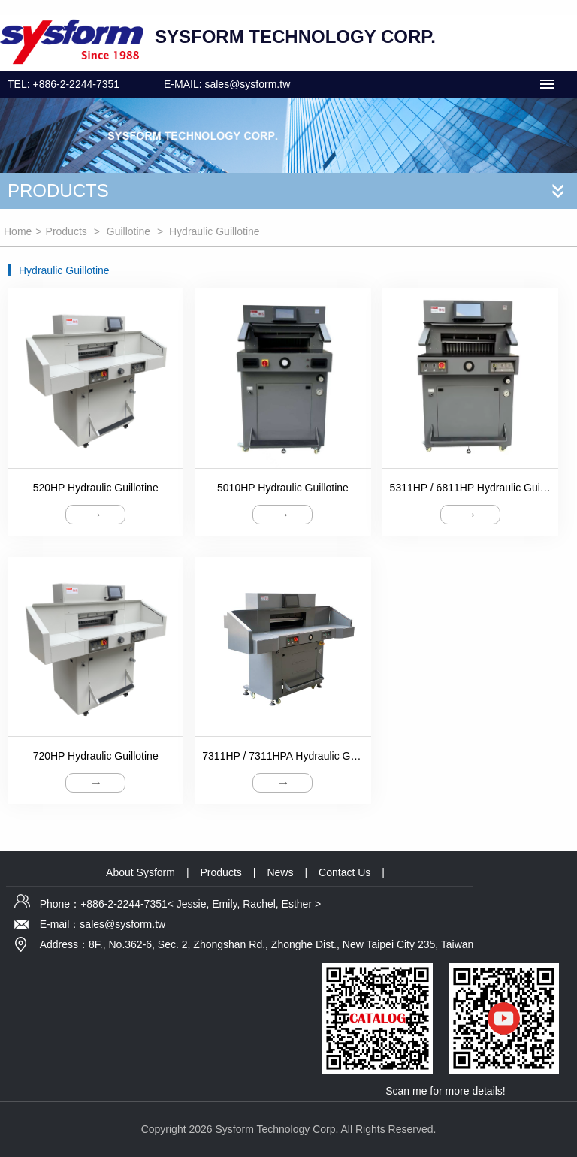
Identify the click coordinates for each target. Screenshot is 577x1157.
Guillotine (128, 231)
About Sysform (140, 872)
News (280, 872)
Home (18, 231)
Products (66, 231)
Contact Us (344, 872)
